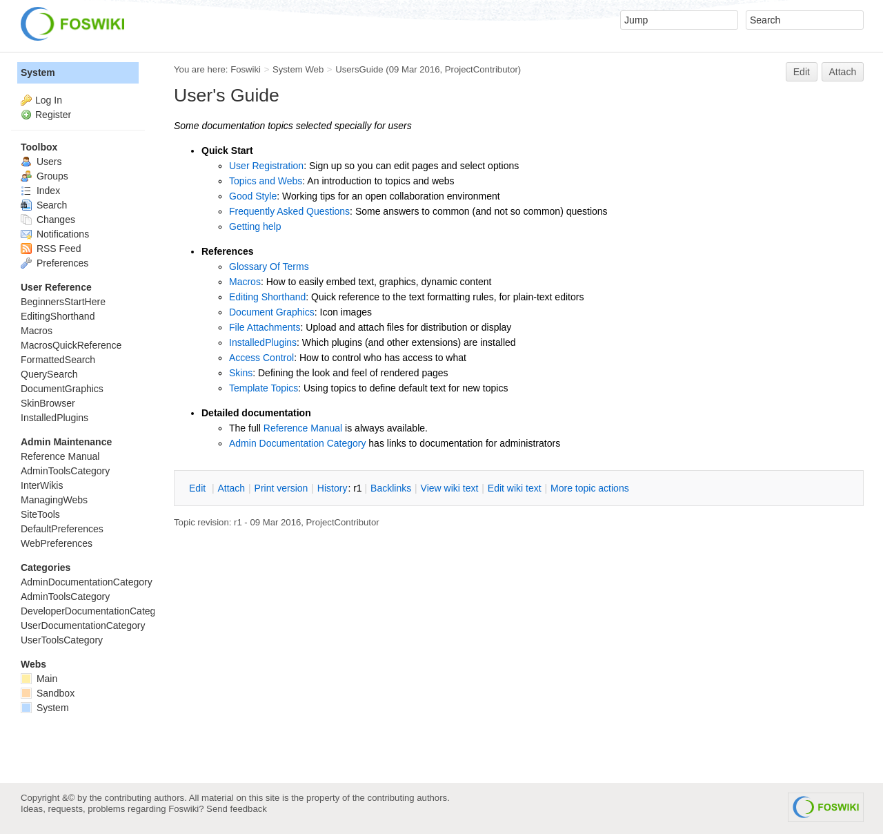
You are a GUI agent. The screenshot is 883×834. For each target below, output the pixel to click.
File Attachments (265, 327)
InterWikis (42, 485)
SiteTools (40, 514)
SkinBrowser (48, 403)
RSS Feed (51, 248)
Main (39, 678)
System (38, 72)
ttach (231, 488)
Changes (48, 219)
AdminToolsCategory (65, 470)
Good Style (253, 196)
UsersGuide (359, 69)
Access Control (261, 357)
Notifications (55, 234)
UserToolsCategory (62, 640)
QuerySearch (49, 374)
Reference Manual (303, 428)
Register (53, 114)
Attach (843, 71)
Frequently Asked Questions (289, 211)
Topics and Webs (265, 180)
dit (198, 488)
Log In (48, 100)
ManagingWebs (54, 499)
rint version (281, 488)
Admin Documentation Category (297, 443)
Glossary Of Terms (269, 266)
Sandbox (48, 693)
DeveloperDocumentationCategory (95, 611)
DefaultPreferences (62, 528)
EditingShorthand (58, 316)
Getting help (255, 226)
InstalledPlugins (263, 342)
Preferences (54, 263)
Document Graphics (272, 312)
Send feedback (236, 809)
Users (41, 161)
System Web (298, 69)
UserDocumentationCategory (83, 625)
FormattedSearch (58, 359)
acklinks (390, 488)
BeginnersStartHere (63, 301)
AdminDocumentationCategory (86, 582)
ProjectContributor (481, 69)
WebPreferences (56, 543)
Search (44, 205)
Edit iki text (515, 488)
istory (332, 488)
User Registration (266, 165)
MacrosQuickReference (71, 345)
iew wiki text (450, 488)
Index (40, 190)
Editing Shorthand (267, 296)
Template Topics (263, 388)
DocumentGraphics (62, 388)
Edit (801, 71)
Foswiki (245, 69)
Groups (44, 176)
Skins (240, 372)
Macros (245, 281)
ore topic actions (589, 488)
